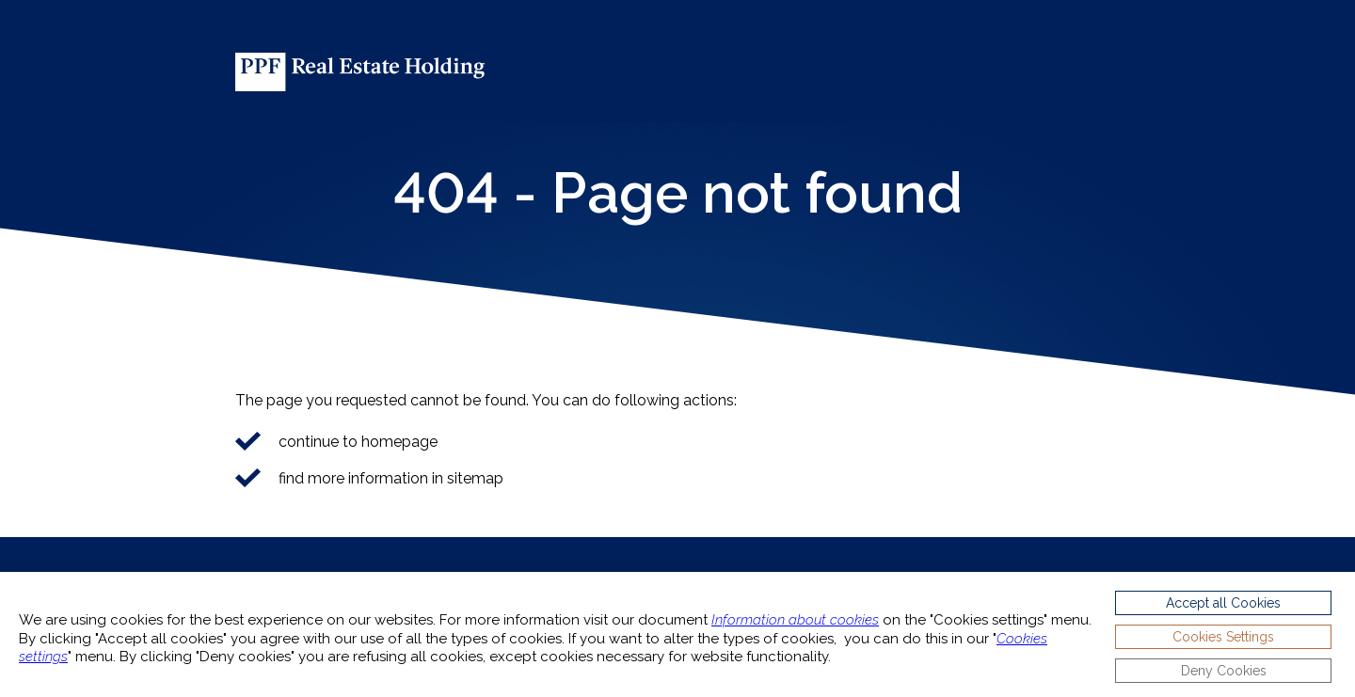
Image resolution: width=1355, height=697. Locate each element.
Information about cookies (795, 619)
